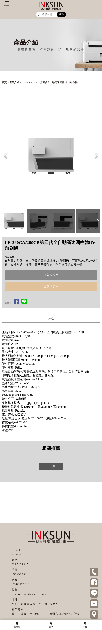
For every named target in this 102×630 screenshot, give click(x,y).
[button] (96, 156)
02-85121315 (21, 584)
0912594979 (20, 574)
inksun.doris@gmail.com (29, 594)
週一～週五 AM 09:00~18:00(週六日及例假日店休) (46, 613)
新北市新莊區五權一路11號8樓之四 (35, 604)
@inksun (18, 554)
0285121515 (20, 564)
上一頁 (51, 466)
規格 (51, 318)
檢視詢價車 (51, 286)
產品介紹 (14, 82)
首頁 (4, 82)
